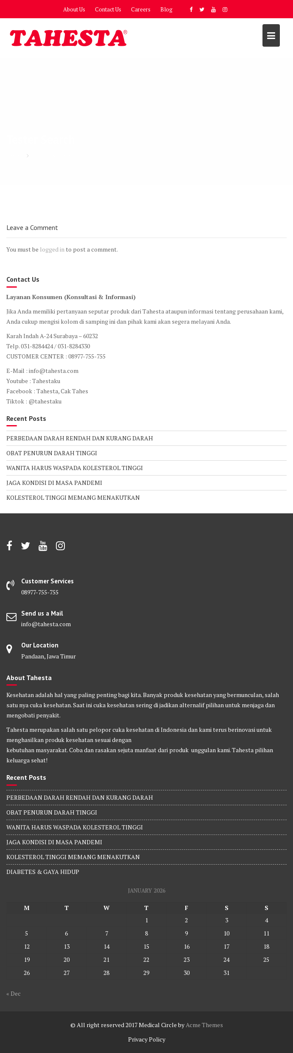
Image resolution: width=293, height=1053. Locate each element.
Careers (141, 9)
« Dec (13, 993)
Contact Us (108, 9)
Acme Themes (204, 1025)
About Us (74, 9)
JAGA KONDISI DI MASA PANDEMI (54, 483)
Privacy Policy (146, 1039)
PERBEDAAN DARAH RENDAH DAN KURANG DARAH (79, 438)
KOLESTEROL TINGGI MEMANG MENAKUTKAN (73, 497)
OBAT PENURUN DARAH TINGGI (51, 453)
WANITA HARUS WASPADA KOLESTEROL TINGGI (74, 468)
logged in (52, 249)
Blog (166, 9)
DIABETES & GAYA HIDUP (42, 872)
